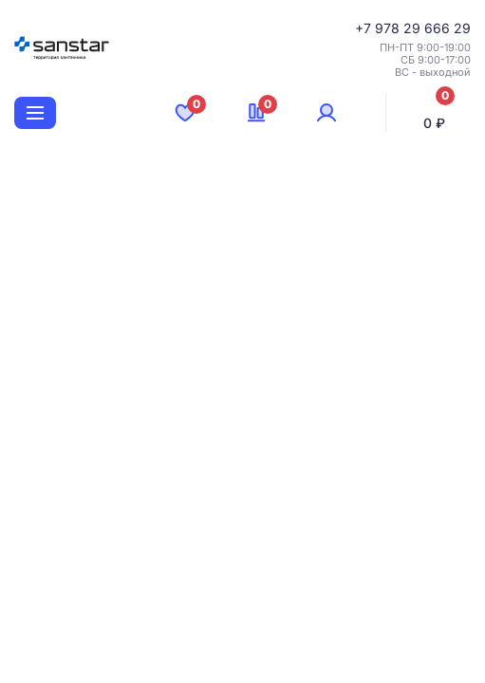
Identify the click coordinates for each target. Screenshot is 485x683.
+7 (365, 28)
